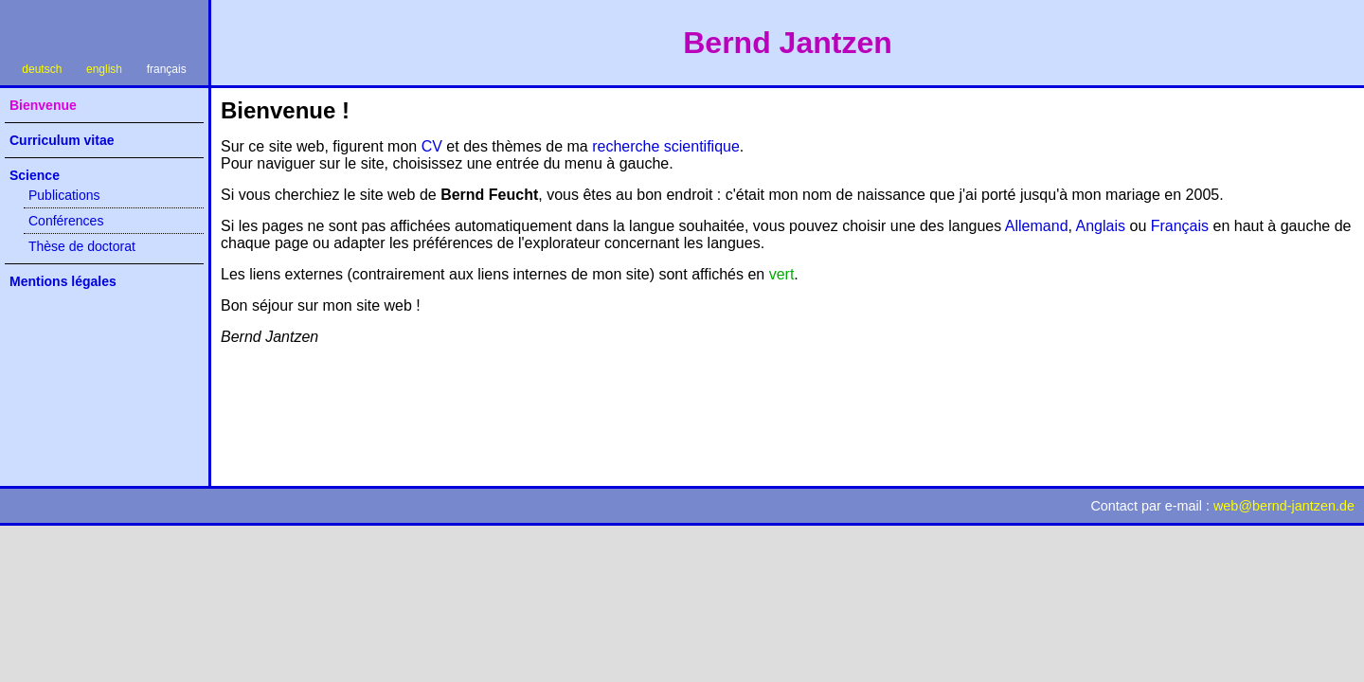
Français (1180, 226)
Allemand (1036, 226)
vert (782, 274)
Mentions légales (63, 281)
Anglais (1100, 226)
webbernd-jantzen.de (1284, 505)
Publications (64, 195)
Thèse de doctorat (81, 246)
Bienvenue (43, 105)
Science (34, 175)
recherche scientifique (666, 146)
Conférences (65, 220)
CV (432, 146)
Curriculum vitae (61, 140)
